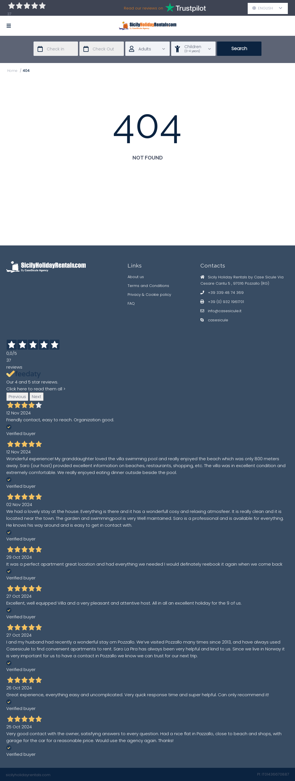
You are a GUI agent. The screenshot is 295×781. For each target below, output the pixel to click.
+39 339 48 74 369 (226, 292)
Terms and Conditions (148, 285)
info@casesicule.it (224, 311)
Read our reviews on (165, 8)
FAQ (131, 303)
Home (12, 70)
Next (36, 397)
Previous (17, 397)
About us (136, 277)
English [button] (267, 8)
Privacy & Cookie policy (149, 294)
